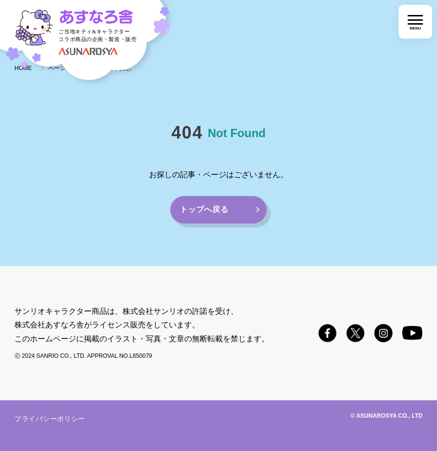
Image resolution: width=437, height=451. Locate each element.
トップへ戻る (204, 209)
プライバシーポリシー (49, 419)
